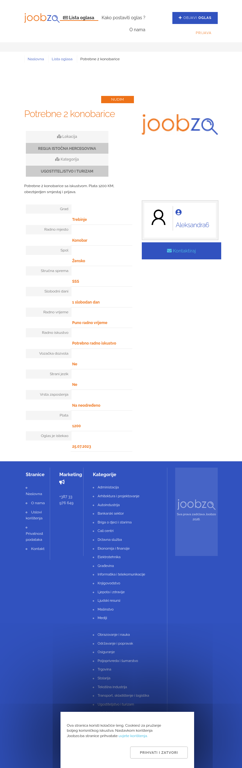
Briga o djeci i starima (115, 522)
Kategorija (67, 159)
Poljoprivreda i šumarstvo (118, 661)
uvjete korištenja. (133, 736)
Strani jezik (59, 374)
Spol (64, 250)
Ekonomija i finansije (114, 548)
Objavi (195, 18)
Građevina (106, 566)
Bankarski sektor (111, 513)
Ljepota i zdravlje (111, 592)
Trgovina (104, 669)
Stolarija (104, 678)
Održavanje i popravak (115, 643)
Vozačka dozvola (53, 353)
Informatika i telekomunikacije (121, 574)
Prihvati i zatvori (159, 753)
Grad (64, 209)
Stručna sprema (54, 271)
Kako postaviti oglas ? (123, 17)
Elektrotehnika (109, 557)
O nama (137, 29)
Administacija (108, 487)
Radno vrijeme (55, 312)
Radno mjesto (56, 229)
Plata (64, 415)
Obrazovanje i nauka (114, 635)
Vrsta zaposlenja (54, 394)
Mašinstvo (106, 609)
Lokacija (67, 136)
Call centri (106, 531)
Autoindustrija (109, 505)
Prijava (203, 33)
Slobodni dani (56, 291)
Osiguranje (106, 652)
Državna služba (110, 540)
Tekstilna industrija (112, 687)
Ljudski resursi (109, 601)
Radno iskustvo (55, 332)
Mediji (102, 618)
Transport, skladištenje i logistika (123, 696)
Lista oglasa (79, 17)
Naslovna (36, 59)
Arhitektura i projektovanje (119, 496)
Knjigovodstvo (109, 583)
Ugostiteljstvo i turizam (116, 704)
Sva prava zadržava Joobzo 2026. (196, 516)
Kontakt (37, 548)
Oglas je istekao (54, 436)
